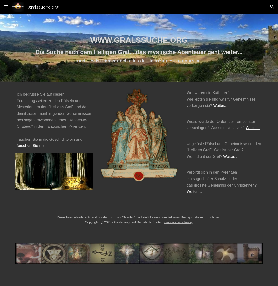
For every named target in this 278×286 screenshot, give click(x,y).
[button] (6, 6)
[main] (139, 47)
